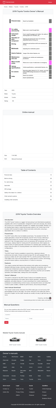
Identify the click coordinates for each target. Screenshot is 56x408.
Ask (6, 322)
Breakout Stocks (46, 398)
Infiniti (48, 363)
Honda (22, 363)
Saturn (48, 376)
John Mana (47, 298)
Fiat (30, 360)
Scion (4, 379)
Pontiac (22, 376)
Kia (21, 367)
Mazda (13, 370)
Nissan (48, 370)
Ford (39, 360)
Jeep (13, 367)
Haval (13, 363)
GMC (4, 363)
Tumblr (31, 389)
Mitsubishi (40, 370)
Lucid (48, 367)
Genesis (49, 360)
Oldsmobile (6, 376)
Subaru (14, 379)
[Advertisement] (28, 106)
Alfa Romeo (15, 356)
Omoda (14, 376)
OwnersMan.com (29, 404)
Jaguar (5, 367)
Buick (30, 356)
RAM (30, 376)
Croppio (44, 395)
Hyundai (40, 363)
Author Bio (6, 392)
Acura (4, 356)
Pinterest (31, 395)
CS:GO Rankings (46, 389)
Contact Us (6, 389)
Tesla (21, 379)
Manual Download (17, 159)
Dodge (22, 360)
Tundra (22, 7)
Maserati (5, 370)
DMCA (18, 395)
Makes (50, 2)
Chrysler (14, 360)
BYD (39, 356)
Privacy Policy (20, 392)
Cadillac (49, 356)
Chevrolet (5, 360)
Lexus (30, 367)
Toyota (16, 7)
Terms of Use (20, 389)
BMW (21, 356)
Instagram (32, 392)
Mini (30, 370)
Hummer (31, 363)
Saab (39, 376)
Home (5, 7)
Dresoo (44, 392)
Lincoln (40, 367)
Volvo (39, 379)
